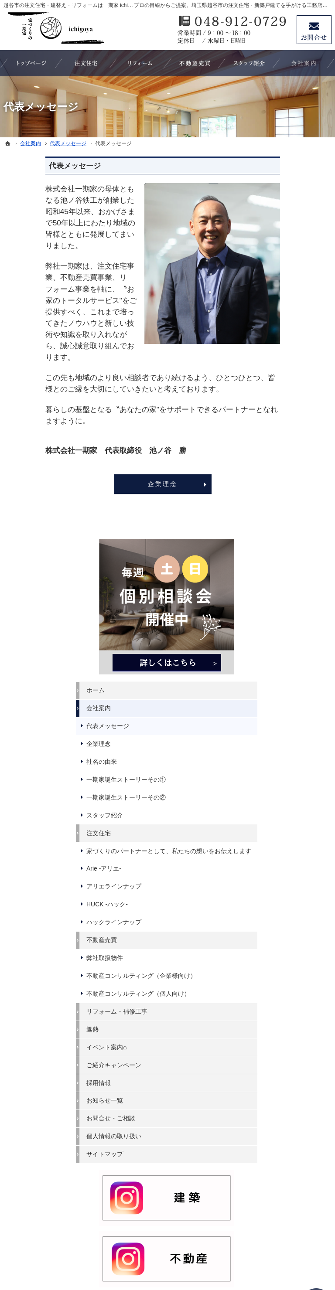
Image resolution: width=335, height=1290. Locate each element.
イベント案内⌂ (282, 655)
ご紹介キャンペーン (289, 673)
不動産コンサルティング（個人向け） (292, 598)
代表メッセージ (283, 288)
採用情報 (274, 691)
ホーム (271, 252)
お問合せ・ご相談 (286, 726)
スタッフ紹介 (280, 392)
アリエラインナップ (289, 479)
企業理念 (120, 483)
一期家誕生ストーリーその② (292, 371)
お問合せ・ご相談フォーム (278, 1200)
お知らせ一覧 (280, 708)
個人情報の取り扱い (289, 744)
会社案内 (274, 270)
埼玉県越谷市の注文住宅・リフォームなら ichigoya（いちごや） (156, 1252)
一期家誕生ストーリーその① (292, 345)
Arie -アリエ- (279, 461)
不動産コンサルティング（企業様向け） (292, 572)
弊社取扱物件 (280, 550)
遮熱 (268, 637)
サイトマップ (280, 762)
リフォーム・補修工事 (292, 619)
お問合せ (314, 29)
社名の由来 (277, 323)
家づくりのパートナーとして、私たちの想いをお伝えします (292, 436)
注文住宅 (274, 410)
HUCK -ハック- (282, 497)
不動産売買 (277, 533)
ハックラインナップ (289, 515)
